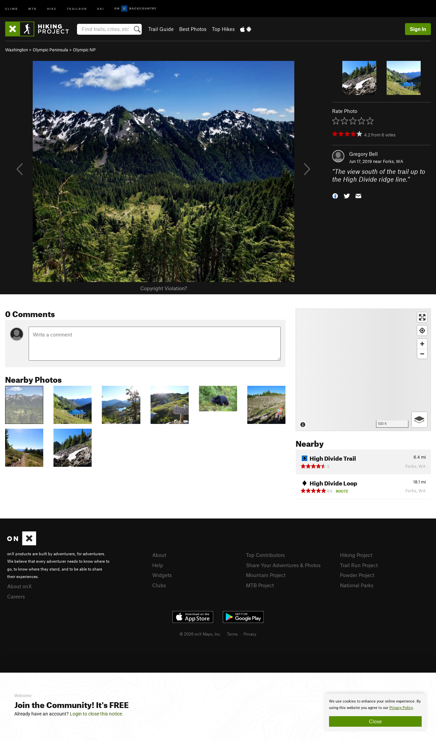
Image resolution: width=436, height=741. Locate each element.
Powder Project (357, 575)
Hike (52, 8)
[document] (375, 712)
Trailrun (77, 8)
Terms (232, 633)
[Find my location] (422, 330)
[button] (335, 195)
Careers (16, 596)
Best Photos (192, 29)
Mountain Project (265, 575)
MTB (32, 8)
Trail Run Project (359, 565)
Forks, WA (393, 161)
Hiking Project (356, 555)
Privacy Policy (401, 708)
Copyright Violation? (163, 288)
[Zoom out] (422, 354)
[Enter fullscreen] (422, 317)
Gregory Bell (363, 154)
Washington (16, 49)
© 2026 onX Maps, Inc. (200, 633)
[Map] (363, 370)
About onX (19, 586)
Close (375, 721)
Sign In (418, 29)
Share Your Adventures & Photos (283, 565)
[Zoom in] (422, 344)
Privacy (250, 633)
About (159, 555)
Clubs (159, 585)
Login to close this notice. (96, 714)
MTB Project (260, 585)
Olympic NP (84, 49)
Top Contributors (265, 555)
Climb (11, 8)
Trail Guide (161, 29)
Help (157, 565)
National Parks (356, 585)
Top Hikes (223, 29)
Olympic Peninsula (50, 49)
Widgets (162, 575)
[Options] (419, 419)
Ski (100, 8)
